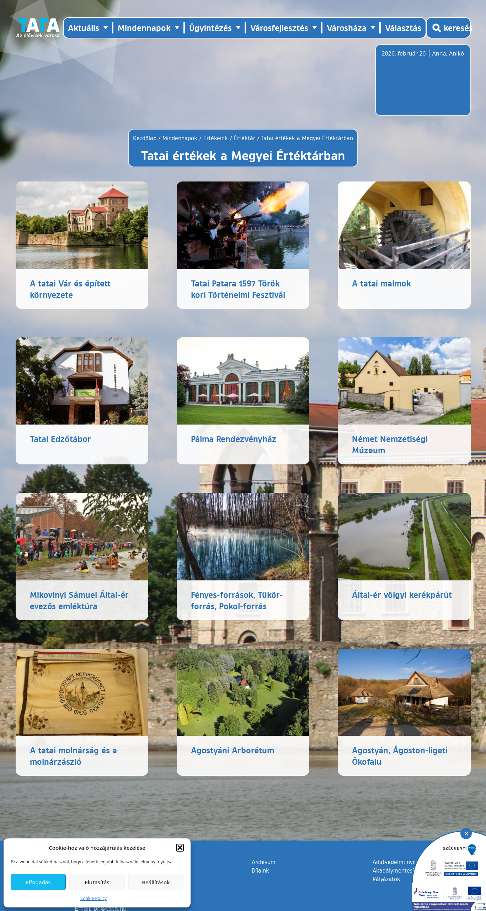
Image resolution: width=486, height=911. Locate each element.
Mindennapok (179, 138)
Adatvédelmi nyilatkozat (404, 861)
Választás (403, 27)
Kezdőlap (145, 138)
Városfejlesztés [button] (279, 27)
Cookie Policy (93, 898)
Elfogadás (38, 882)
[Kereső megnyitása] (448, 27)
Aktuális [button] (83, 27)
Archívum (264, 861)
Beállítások (156, 882)
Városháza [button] (347, 27)
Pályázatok (386, 879)
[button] (179, 847)
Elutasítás (97, 882)
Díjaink (260, 870)
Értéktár (244, 138)
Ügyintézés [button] (210, 27)
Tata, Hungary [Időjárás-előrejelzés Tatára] (421, 84)
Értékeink (215, 138)
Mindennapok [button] (144, 27)
